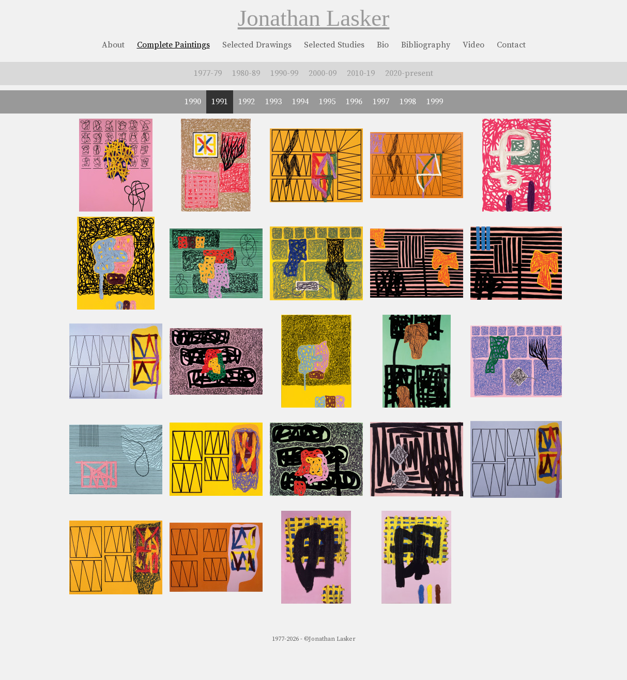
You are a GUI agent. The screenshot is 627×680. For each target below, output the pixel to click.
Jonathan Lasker (314, 18)
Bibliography (425, 45)
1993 (273, 101)
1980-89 (246, 73)
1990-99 (284, 73)
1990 (193, 101)
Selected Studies (334, 45)
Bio (383, 45)
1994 (300, 101)
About (113, 45)
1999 (434, 101)
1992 (246, 101)
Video (473, 45)
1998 (408, 101)
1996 (354, 101)
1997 (381, 101)
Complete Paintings (173, 45)
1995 (327, 101)
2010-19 (361, 73)
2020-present (409, 73)
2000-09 (323, 73)
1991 (219, 101)
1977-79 (208, 73)
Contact (511, 45)
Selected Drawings (257, 45)
